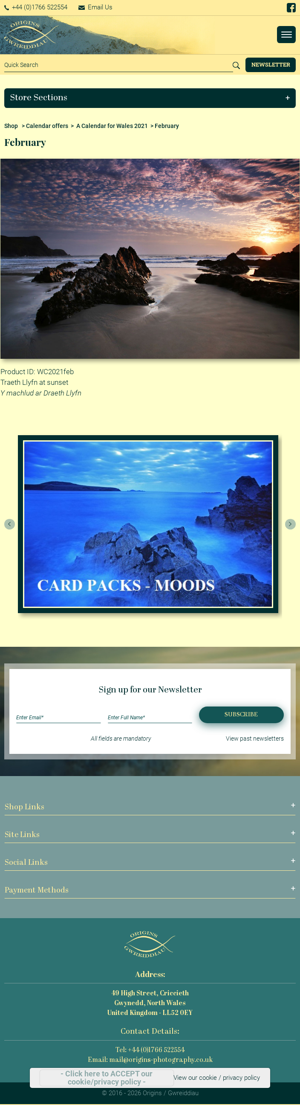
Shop (11, 125)
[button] (150, 98)
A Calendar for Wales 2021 (112, 125)
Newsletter (270, 64)
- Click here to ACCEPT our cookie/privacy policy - (107, 1078)
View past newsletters (255, 738)
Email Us (95, 7)
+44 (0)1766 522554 (36, 7)
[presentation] (9, 524)
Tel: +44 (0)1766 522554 (150, 1050)
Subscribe (241, 715)
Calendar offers (47, 125)
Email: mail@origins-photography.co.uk (150, 1060)
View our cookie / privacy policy (216, 1078)
